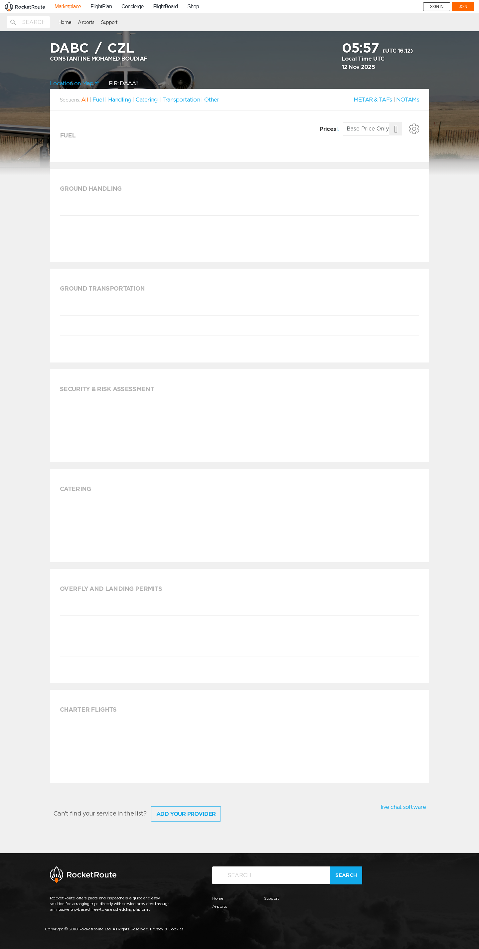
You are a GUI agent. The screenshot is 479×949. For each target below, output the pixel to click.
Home (64, 22)
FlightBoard (165, 6)
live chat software (403, 807)
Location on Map (74, 83)
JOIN (463, 6)
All (84, 99)
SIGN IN (436, 6)
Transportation (181, 99)
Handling (119, 99)
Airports (86, 22)
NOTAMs (407, 99)
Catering (147, 99)
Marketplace (68, 6)
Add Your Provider (186, 814)
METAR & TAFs (373, 99)
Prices (329, 128)
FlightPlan (101, 6)
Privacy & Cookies (167, 928)
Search (346, 875)
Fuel (98, 99)
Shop (193, 6)
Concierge (132, 6)
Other (211, 99)
